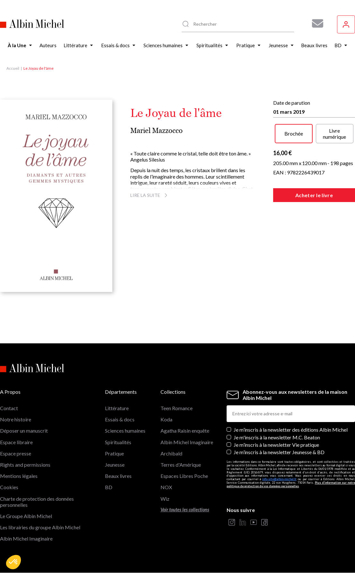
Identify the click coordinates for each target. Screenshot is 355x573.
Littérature (117, 408)
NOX (166, 487)
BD (108, 487)
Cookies (9, 487)
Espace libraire (16, 442)
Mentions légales (19, 476)
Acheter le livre (314, 195)
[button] (13, 562)
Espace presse (15, 453)
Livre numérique (334, 134)
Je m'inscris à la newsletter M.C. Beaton (277, 437)
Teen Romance (176, 408)
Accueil (12, 68)
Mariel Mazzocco (156, 130)
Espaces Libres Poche (184, 476)
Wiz (164, 499)
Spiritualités (118, 442)
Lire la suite (149, 195)
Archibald (171, 453)
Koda (166, 419)
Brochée (293, 133)
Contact (9, 408)
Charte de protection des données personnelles (37, 502)
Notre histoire (15, 419)
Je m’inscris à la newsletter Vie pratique (276, 445)
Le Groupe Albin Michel (26, 516)
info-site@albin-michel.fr (279, 479)
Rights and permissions (25, 465)
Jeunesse (115, 465)
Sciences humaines (125, 431)
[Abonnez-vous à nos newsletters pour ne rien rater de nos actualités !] (315, 23)
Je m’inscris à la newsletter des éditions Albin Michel (291, 430)
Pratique (114, 453)
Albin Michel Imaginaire (26, 538)
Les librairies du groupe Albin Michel (40, 527)
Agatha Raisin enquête (184, 431)
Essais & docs (119, 419)
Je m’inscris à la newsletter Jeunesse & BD (279, 452)
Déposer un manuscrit (24, 431)
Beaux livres (118, 476)
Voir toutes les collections (184, 509)
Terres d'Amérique (180, 465)
